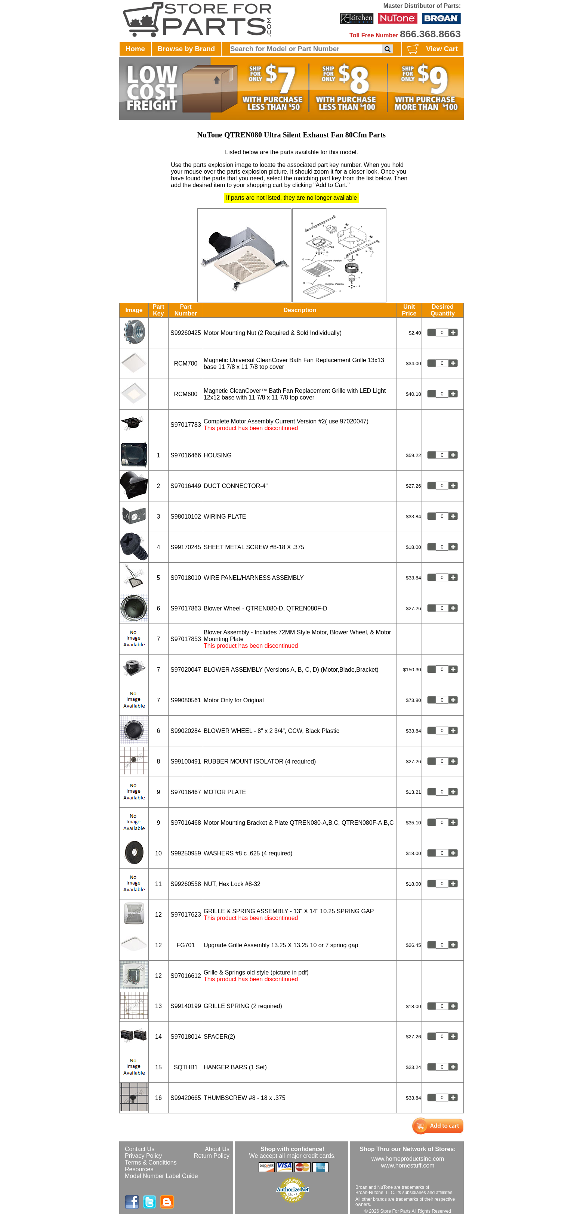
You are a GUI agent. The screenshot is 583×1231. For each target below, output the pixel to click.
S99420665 (185, 1098)
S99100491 (185, 761)
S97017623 (185, 914)
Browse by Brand (186, 49)
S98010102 (185, 516)
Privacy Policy (143, 1156)
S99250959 (185, 853)
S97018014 (185, 1036)
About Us (217, 1149)
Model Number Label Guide (161, 1176)
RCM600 (185, 394)
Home (135, 49)
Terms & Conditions (151, 1162)
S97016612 (185, 976)
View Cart (431, 49)
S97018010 (185, 578)
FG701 (185, 945)
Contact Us (139, 1149)
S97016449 (185, 486)
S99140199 (185, 1006)
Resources (139, 1169)
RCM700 (185, 363)
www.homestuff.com (408, 1165)
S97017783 (185, 425)
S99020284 (185, 731)
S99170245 (185, 547)
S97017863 (185, 608)
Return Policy (211, 1156)
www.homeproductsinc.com (407, 1159)
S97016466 (185, 455)
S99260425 (185, 333)
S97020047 (185, 669)
